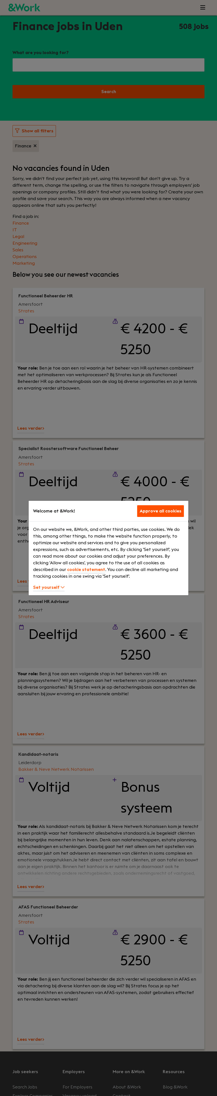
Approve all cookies (160, 511)
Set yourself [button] (49, 587)
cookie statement (86, 569)
